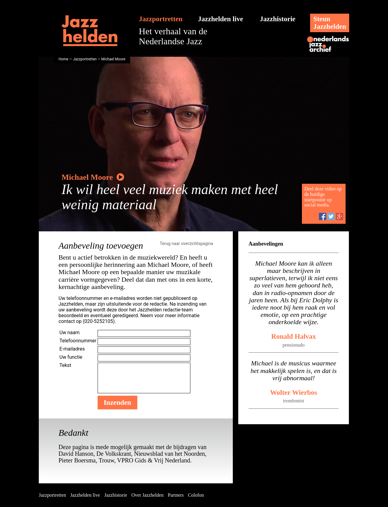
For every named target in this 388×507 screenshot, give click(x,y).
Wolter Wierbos (293, 392)
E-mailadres (72, 349)
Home (63, 59)
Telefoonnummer (77, 341)
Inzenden (117, 402)
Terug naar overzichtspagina (186, 243)
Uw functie (70, 357)
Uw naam (69, 332)
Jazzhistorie (278, 19)
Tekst (65, 365)
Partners (176, 495)
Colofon (196, 495)
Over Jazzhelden (147, 495)
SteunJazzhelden (329, 22)
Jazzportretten (160, 19)
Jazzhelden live (220, 19)
